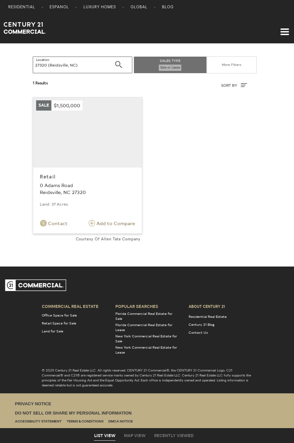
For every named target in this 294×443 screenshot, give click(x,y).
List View (104, 435)
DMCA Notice (120, 421)
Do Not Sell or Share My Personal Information (73, 413)
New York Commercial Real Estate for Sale (146, 338)
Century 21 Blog (201, 324)
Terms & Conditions (85, 421)
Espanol (59, 7)
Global (139, 7)
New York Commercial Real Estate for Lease (146, 350)
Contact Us (198, 332)
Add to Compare (111, 223)
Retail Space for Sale (59, 323)
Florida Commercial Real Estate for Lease (143, 327)
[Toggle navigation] (284, 28)
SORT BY (234, 85)
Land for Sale (52, 331)
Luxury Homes (100, 7)
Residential (21, 7)
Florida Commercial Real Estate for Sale (143, 316)
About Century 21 (207, 306)
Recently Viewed (174, 435)
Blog (168, 7)
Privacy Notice (33, 403)
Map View (135, 435)
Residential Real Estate (208, 316)
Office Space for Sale (59, 315)
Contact (54, 223)
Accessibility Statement (38, 421)
